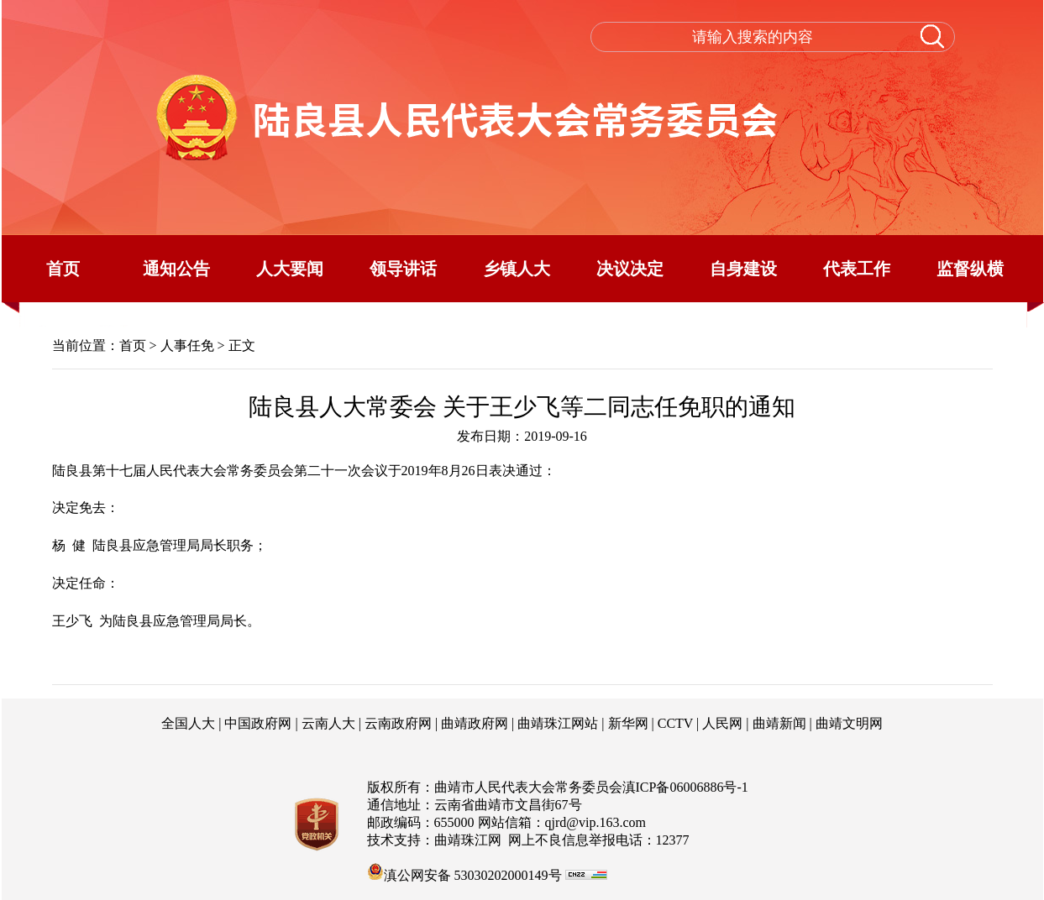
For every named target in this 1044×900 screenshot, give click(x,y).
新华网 (628, 723)
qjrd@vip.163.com (596, 822)
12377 (673, 840)
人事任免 (187, 345)
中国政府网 (257, 723)
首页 (63, 268)
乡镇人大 (516, 268)
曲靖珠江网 (467, 840)
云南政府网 (398, 723)
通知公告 (176, 268)
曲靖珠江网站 (557, 723)
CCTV (675, 723)
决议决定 (630, 268)
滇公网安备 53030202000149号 (464, 871)
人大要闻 (289, 268)
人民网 (722, 723)
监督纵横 (970, 268)
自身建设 (743, 268)
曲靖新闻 (779, 723)
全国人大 (188, 723)
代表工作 (856, 268)
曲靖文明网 (849, 723)
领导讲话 (403, 268)
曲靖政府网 (474, 723)
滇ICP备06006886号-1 (685, 787)
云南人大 (328, 723)
